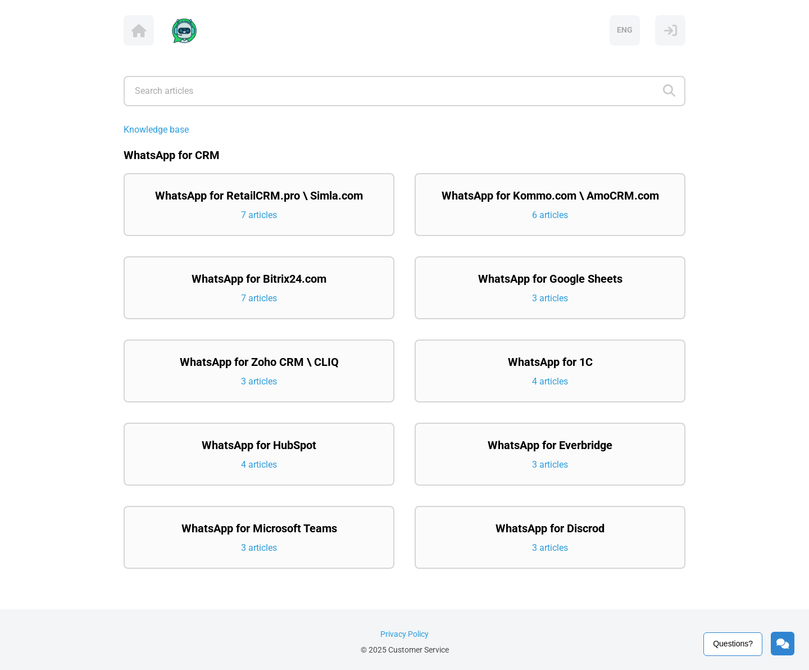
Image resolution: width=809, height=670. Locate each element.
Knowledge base (156, 129)
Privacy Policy (404, 634)
